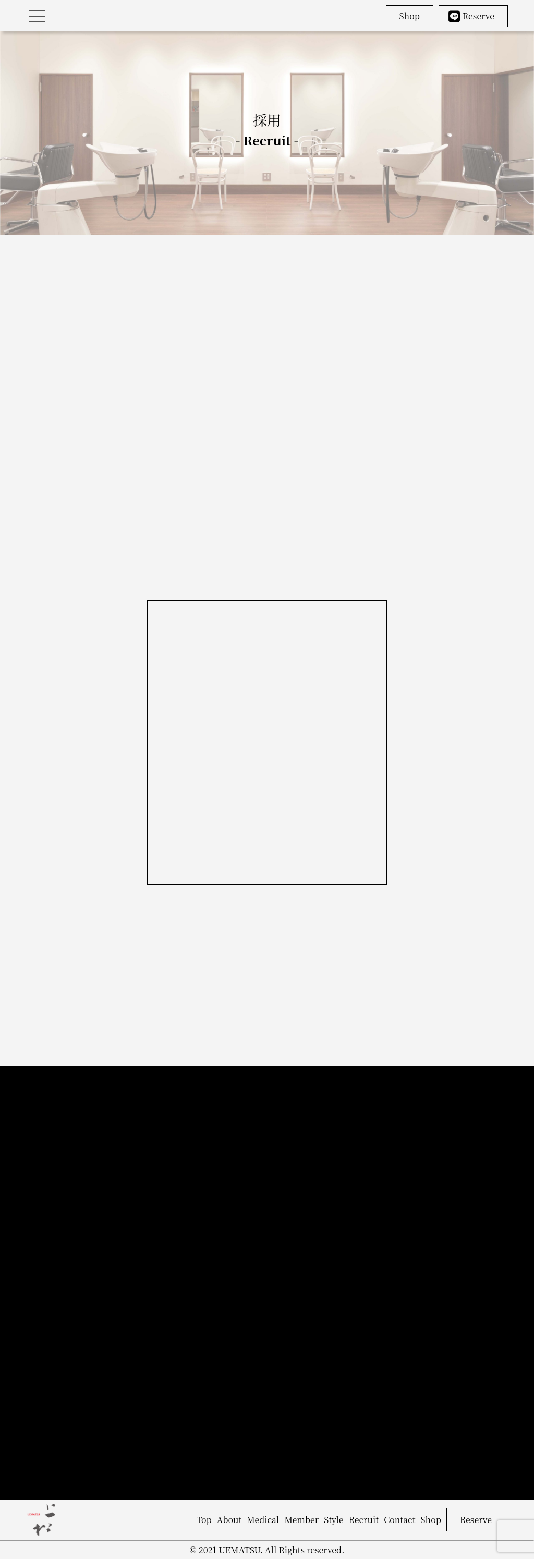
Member (301, 1520)
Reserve (471, 16)
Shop (409, 16)
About (229, 1520)
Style (333, 1520)
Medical (263, 1520)
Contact (399, 1520)
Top (204, 1520)
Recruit (364, 1520)
